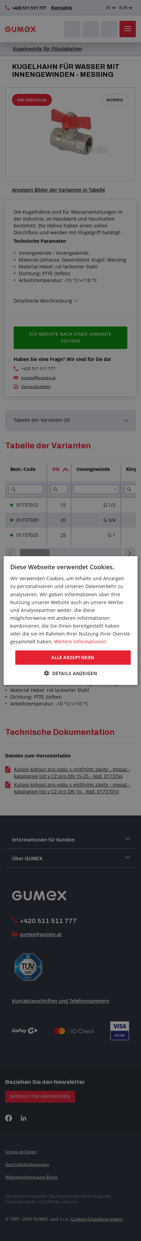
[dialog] (70, 620)
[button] (70, 673)
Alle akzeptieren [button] (72, 657)
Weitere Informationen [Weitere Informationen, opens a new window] (80, 641)
